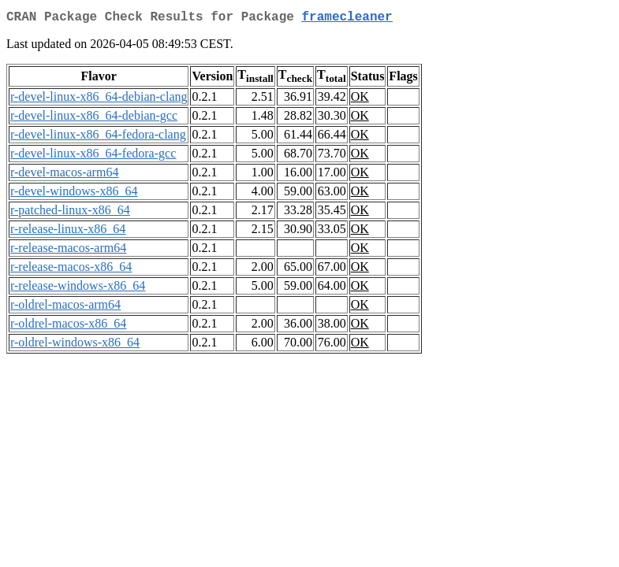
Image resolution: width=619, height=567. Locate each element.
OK (360, 99)
